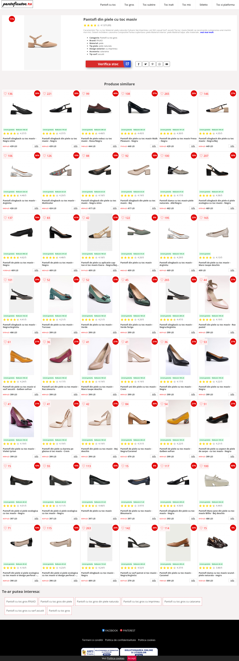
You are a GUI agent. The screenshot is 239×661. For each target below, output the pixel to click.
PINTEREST (127, 630)
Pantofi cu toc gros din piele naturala (98, 601)
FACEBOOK (110, 630)
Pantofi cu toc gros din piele (56, 601)
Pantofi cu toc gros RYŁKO (21, 601)
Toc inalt (169, 4)
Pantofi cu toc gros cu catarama (182, 601)
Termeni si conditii (92, 640)
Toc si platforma (225, 4)
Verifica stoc (114, 64)
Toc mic (186, 4)
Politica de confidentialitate (120, 640)
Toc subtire (149, 4)
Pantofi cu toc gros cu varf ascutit (25, 610)
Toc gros (129, 4)
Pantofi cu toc (108, 4)
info (36, 146)
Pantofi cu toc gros (59, 610)
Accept (132, 658)
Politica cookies (146, 640)
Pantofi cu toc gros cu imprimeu (141, 601)
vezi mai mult (207, 32)
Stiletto (204, 4)
